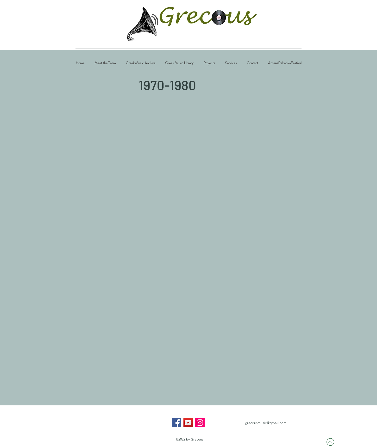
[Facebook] (176, 422)
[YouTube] (188, 422)
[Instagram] (200, 422)
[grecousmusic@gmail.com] (266, 423)
